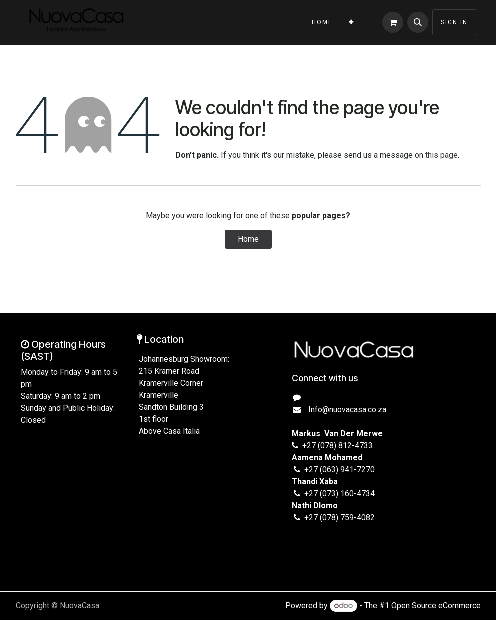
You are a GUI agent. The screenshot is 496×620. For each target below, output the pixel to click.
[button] (417, 22)
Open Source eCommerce (436, 605)
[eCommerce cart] (392, 22)
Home (248, 239)
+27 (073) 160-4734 (339, 493)
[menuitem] (322, 22)
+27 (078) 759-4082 (339, 517)
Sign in (454, 22)
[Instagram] (305, 546)
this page (441, 155)
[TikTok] (335, 546)
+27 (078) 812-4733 (335, 445)
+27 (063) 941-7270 (339, 469)
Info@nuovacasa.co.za (346, 409)
